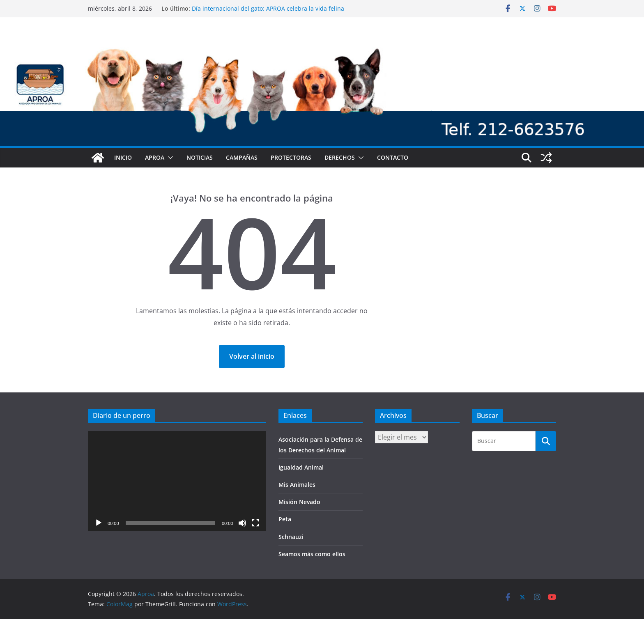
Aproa (154, 157)
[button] (168, 157)
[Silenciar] (242, 523)
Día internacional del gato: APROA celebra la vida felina (268, 8)
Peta (284, 519)
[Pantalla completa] (255, 523)
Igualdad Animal (301, 467)
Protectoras (291, 157)
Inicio (123, 157)
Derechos (339, 157)
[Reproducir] (98, 523)
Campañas (242, 157)
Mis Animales (296, 484)
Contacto (392, 157)
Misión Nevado (299, 502)
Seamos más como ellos (311, 554)
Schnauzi (291, 537)
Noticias (199, 157)
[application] (177, 481)
